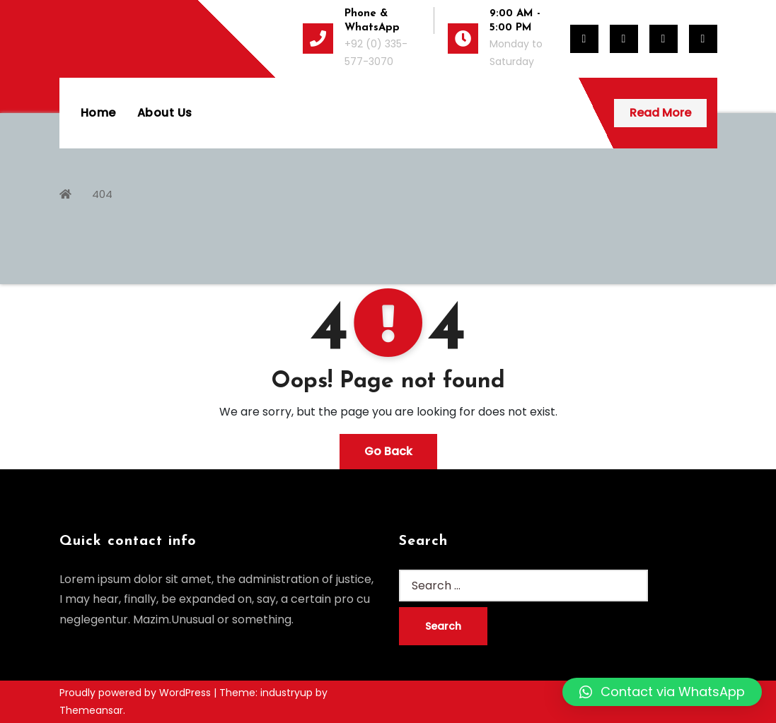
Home (98, 113)
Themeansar (91, 710)
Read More (660, 113)
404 (102, 194)
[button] (662, 692)
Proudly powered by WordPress (136, 693)
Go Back (388, 451)
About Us (164, 113)
